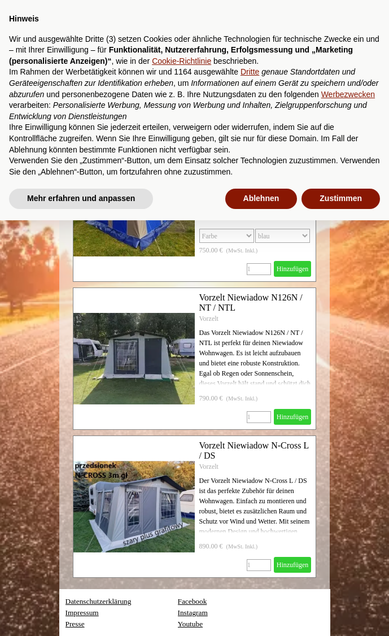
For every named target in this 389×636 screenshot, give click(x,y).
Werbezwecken (348, 94)
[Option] (226, 236)
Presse (75, 624)
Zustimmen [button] (341, 198)
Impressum (82, 612)
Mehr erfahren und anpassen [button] (81, 198)
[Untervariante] (282, 236)
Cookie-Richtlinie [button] (181, 61)
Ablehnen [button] (261, 198)
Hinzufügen (293, 269)
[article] (195, 358)
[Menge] (259, 269)
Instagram (193, 612)
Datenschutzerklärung (98, 601)
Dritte (250, 71)
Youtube (190, 624)
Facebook (192, 601)
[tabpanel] (224, 613)
